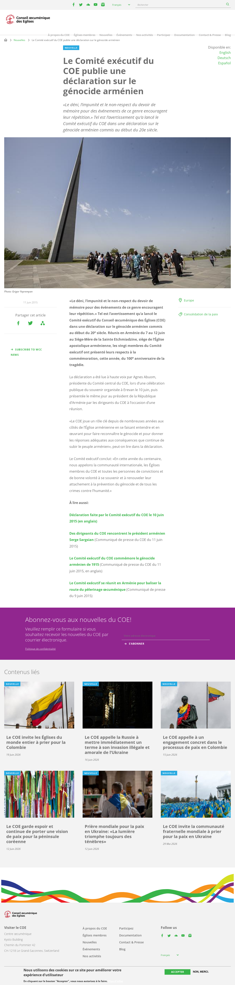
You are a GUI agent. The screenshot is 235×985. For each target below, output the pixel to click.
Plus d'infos (115, 981)
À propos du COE (59, 35)
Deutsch (224, 58)
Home (5, 39)
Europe (189, 300)
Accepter (177, 972)
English (225, 52)
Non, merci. (201, 971)
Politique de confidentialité (40, 648)
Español (224, 63)
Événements (124, 35)
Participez (163, 35)
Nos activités (144, 35)
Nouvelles (105, 35)
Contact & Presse (210, 35)
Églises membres (84, 35)
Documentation (184, 35)
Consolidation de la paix (201, 314)
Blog (228, 35)
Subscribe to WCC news (26, 352)
